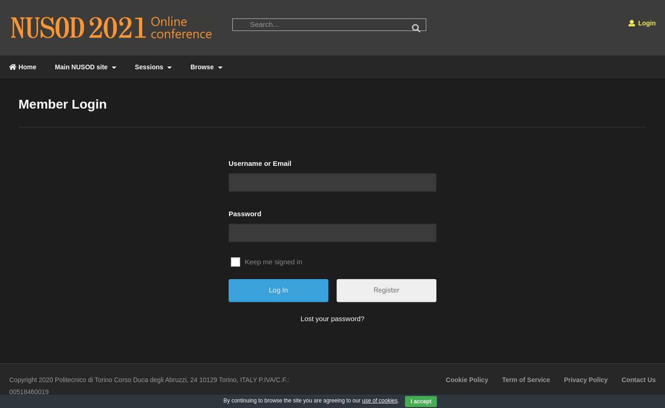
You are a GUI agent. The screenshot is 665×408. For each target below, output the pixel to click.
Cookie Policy (467, 380)
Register (386, 290)
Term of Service (526, 380)
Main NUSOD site (85, 67)
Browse (206, 67)
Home (22, 67)
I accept (421, 401)
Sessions (153, 67)
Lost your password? (332, 319)
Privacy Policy (586, 380)
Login (642, 23)
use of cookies (380, 400)
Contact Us (639, 380)
